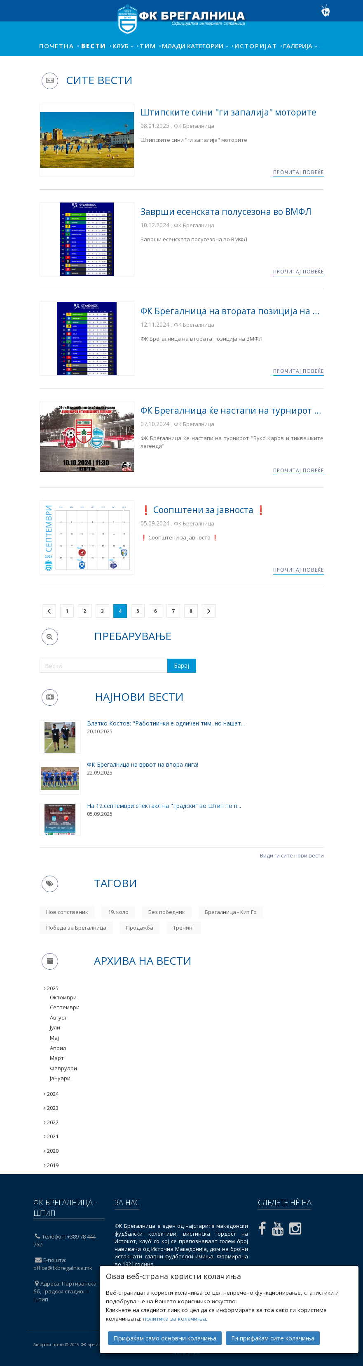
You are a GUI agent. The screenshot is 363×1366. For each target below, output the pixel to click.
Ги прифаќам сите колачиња (272, 1335)
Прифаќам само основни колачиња (164, 1335)
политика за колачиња (174, 1316)
